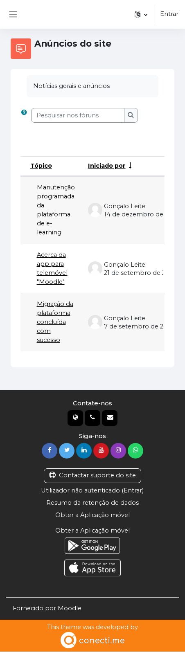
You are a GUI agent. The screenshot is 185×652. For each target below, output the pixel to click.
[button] (141, 14)
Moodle (69, 608)
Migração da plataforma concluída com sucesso (55, 322)
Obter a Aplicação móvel (92, 515)
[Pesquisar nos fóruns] (77, 115)
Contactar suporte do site (92, 475)
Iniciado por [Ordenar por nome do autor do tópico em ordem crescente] (107, 165)
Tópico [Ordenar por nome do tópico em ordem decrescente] (41, 165)
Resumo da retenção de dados (92, 503)
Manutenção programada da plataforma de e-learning (56, 210)
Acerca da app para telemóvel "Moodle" (52, 268)
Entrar (169, 14)
